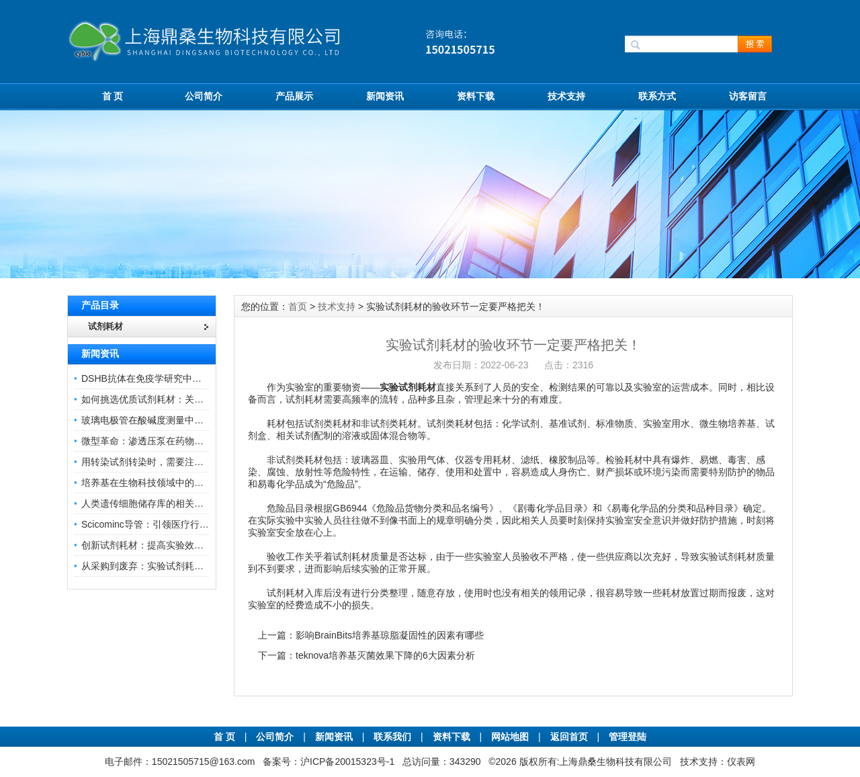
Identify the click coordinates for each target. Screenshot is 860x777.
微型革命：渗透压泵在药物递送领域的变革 (170, 441)
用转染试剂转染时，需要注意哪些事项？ (166, 461)
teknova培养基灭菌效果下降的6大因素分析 (385, 655)
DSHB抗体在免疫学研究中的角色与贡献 (165, 378)
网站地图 (510, 736)
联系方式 (657, 96)
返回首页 (570, 736)
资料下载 (475, 96)
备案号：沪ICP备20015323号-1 (328, 761)
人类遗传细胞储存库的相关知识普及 (156, 503)
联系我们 (392, 736)
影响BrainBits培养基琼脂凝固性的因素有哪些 (390, 635)
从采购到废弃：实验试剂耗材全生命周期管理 (175, 566)
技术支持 (566, 96)
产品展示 (294, 96)
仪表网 (741, 761)
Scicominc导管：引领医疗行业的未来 (159, 524)
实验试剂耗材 (408, 387)
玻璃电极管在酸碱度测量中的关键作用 (161, 420)
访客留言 (748, 96)
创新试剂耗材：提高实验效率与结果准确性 (170, 545)
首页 (297, 306)
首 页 (113, 96)
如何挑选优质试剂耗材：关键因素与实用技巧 (175, 399)
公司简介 (203, 96)
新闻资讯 (385, 96)
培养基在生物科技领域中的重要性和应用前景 (175, 482)
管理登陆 (627, 736)
